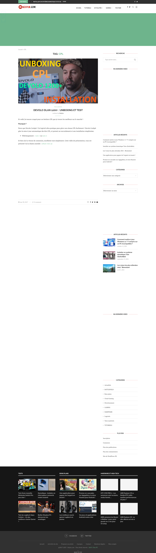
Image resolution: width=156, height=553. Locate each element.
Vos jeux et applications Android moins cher (87, 517)
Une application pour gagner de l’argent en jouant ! (119, 155)
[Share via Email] (97, 202)
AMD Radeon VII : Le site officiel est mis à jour (128, 517)
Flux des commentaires (110, 453)
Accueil (78, 7)
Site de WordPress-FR (110, 457)
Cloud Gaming (109, 400)
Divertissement (109, 404)
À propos (79, 542)
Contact (88, 542)
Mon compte (112, 542)
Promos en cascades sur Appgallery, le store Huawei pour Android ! (87, 496)
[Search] (133, 7)
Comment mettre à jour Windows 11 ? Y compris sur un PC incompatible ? (127, 241)
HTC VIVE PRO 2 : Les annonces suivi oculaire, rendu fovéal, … (109, 496)
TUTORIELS (87, 7)
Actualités (98, 7)
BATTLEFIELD (109, 391)
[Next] (31, 1)
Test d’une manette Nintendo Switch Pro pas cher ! (26, 496)
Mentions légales (99, 542)
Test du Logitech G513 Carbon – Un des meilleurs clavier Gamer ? (27, 518)
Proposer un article (67, 542)
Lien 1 (37, 135)
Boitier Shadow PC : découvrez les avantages (46, 517)
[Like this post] (88, 202)
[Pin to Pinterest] (94, 202)
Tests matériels (109, 422)
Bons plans (108, 395)
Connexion (106, 444)
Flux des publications (109, 448)
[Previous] (29, 1)
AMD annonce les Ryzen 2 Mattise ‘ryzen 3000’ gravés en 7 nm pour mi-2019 (109, 519)
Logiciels (107, 417)
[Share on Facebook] (90, 202)
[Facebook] (134, 1)
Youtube (118, 7)
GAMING (108, 7)
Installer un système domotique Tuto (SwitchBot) (50, 1)
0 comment (36, 202)
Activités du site (53, 542)
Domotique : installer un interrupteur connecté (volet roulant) (46, 496)
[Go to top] (78, 550)
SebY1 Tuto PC (93, 546)
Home (64, 1)
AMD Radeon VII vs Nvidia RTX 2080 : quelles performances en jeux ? (129, 496)
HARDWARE (108, 413)
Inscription (106, 439)
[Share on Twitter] (92, 202)
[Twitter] (137, 1)
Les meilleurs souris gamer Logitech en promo (66, 518)
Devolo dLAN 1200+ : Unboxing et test (58, 109)
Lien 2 (44, 135)
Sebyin (61, 113)
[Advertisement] (78, 29)
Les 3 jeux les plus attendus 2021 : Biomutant (117, 150)
